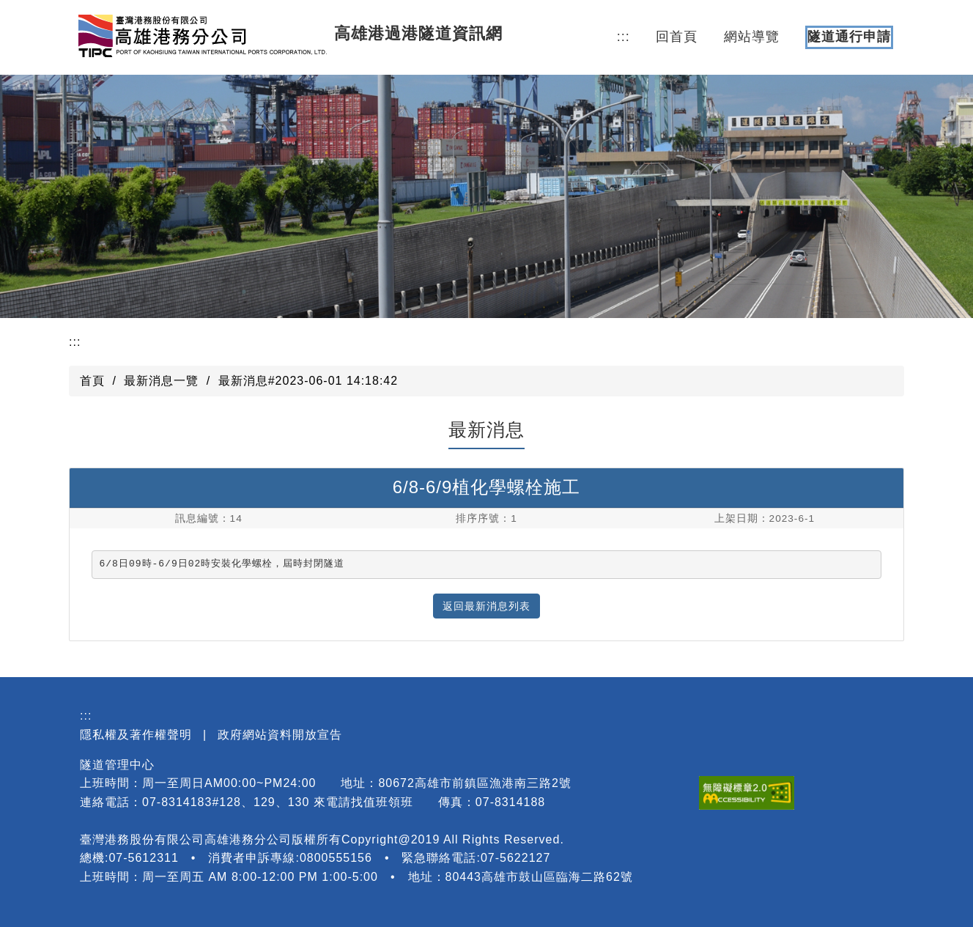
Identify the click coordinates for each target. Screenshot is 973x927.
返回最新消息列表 (486, 606)
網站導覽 (752, 36)
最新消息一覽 (161, 380)
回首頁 (677, 36)
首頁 (92, 380)
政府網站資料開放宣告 (280, 734)
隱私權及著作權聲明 (136, 734)
